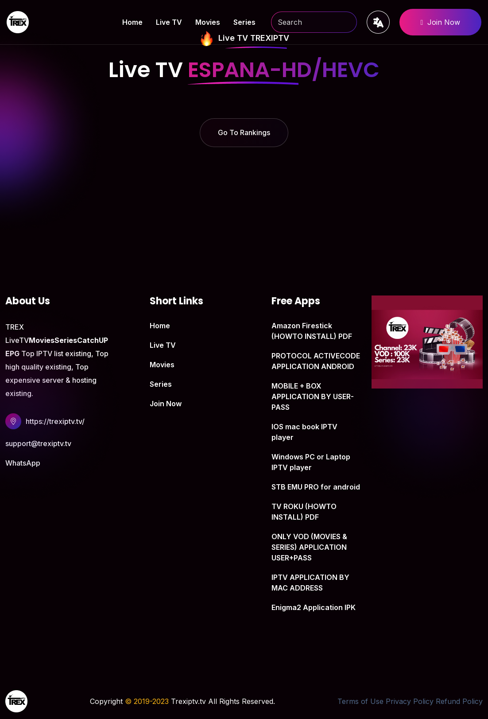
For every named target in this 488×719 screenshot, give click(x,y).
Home (132, 22)
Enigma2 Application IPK (313, 607)
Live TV (169, 22)
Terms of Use (360, 701)
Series (244, 22)
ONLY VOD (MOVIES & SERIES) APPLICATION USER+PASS (309, 547)
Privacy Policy (410, 701)
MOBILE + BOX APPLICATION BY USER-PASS (312, 396)
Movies (207, 22)
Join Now (441, 22)
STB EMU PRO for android (315, 486)
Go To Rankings (244, 132)
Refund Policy (459, 701)
